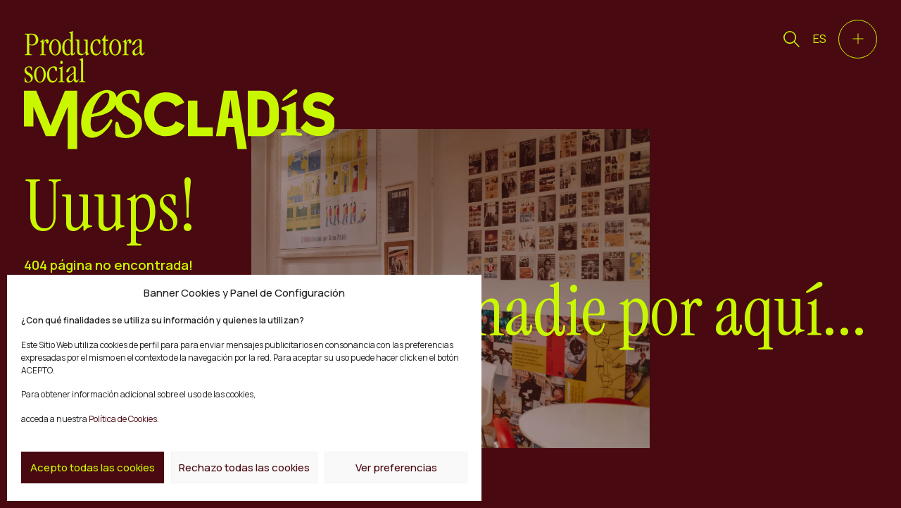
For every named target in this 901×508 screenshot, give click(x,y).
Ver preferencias (396, 467)
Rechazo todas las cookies (244, 467)
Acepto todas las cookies (92, 467)
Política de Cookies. (123, 419)
